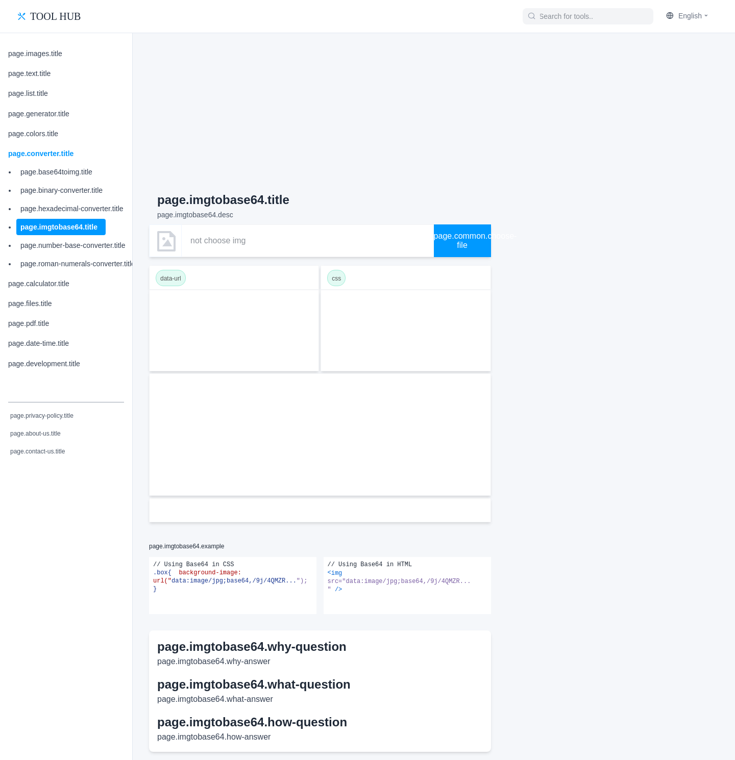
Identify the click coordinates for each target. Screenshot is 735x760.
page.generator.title (38, 114)
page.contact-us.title (37, 451)
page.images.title (35, 53)
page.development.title (44, 364)
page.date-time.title (38, 343)
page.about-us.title (35, 433)
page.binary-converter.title (61, 190)
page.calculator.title (38, 284)
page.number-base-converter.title (72, 245)
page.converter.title (41, 153)
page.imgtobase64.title (58, 227)
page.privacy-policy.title (42, 415)
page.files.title (30, 303)
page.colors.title (33, 134)
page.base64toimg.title (56, 172)
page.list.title (28, 93)
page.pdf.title (28, 323)
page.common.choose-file (462, 240)
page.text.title (29, 73)
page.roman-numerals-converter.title (77, 264)
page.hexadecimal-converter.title (72, 209)
